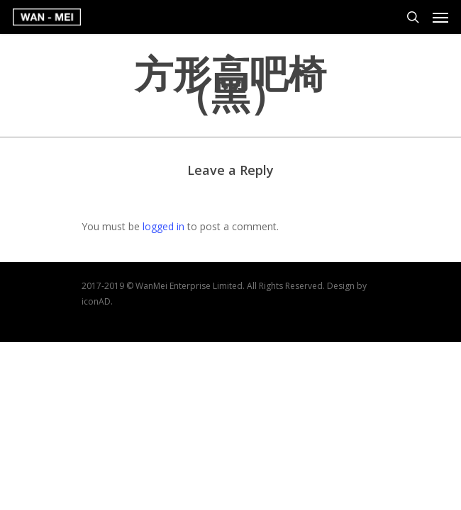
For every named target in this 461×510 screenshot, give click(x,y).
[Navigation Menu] (440, 17)
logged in (163, 226)
